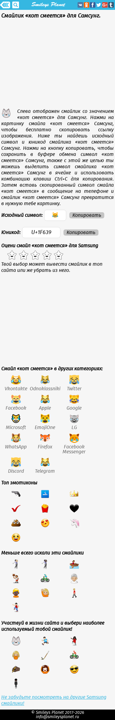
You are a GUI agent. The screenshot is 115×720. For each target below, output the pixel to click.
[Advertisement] (57, 65)
